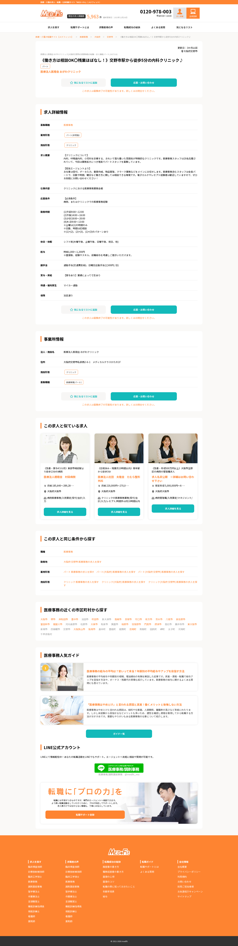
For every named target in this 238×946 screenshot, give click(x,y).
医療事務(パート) (73, 382)
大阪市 (43, 619)
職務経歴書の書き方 (113, 871)
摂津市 (158, 624)
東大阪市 (192, 624)
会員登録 (193, 16)
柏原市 (124, 624)
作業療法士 (34, 896)
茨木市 (159, 619)
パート (45, 66)
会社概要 (182, 866)
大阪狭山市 (79, 629)
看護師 (31, 916)
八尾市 (169, 619)
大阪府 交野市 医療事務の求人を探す (83, 561)
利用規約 (182, 876)
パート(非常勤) (72, 135)
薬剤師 (31, 921)
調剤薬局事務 (35, 886)
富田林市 (45, 624)
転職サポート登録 (85, 814)
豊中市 (74, 619)
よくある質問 (158, 27)
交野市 (110, 36)
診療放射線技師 (36, 871)
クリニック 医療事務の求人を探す (81, 582)
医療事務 (84, 36)
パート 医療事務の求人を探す (79, 571)
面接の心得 (108, 876)
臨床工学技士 (35, 876)
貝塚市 (128, 619)
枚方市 (148, 619)
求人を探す (53, 27)
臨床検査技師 (35, 866)
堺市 (53, 619)
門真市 (147, 624)
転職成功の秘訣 (132, 27)
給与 (105, 896)
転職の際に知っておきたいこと (119, 886)
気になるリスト (184, 27)
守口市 (138, 619)
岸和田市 (63, 619)
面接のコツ (108, 881)
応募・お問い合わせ (143, 82)
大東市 (94, 624)
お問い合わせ (189, 5)
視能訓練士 (34, 911)
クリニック (71, 145)
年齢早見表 (108, 891)
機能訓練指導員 (36, 906)
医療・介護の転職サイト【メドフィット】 (54, 36)
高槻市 (118, 619)
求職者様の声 (106, 27)
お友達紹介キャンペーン (190, 891)
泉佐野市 (180, 619)
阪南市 (91, 629)
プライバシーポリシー (189, 871)
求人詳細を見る (65, 511)
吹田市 (95, 619)
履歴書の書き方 (111, 866)
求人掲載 (179, 13)
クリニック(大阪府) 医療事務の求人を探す (123, 582)
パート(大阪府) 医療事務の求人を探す (116, 571)
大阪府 (97, 36)
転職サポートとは (80, 27)
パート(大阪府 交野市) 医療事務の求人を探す (161, 571)
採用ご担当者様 (186, 886)
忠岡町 (132, 629)
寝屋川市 (57, 624)
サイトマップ (184, 896)
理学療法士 (34, 891)
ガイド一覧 (119, 733)
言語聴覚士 (34, 901)
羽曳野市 (136, 624)
